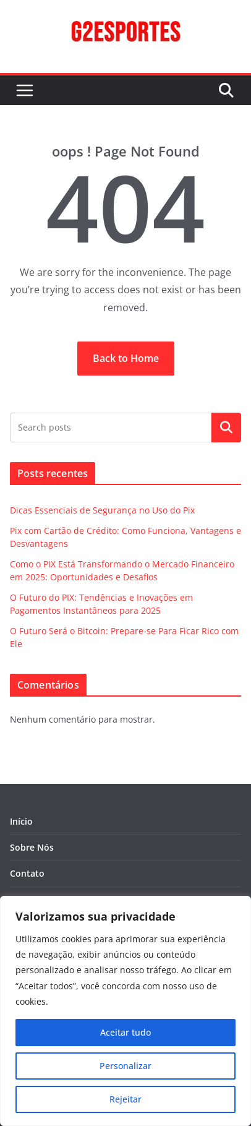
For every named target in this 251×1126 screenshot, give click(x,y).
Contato (27, 873)
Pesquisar (226, 427)
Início (21, 821)
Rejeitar (125, 1099)
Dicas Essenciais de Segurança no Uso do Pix (102, 510)
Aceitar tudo (125, 1032)
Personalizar (125, 1066)
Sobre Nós (32, 847)
